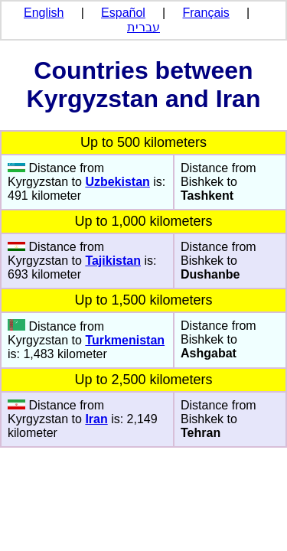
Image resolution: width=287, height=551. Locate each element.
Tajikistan (113, 260)
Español (123, 12)
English (44, 12)
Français (206, 12)
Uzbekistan (117, 181)
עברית (143, 27)
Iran (96, 418)
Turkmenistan (125, 340)
